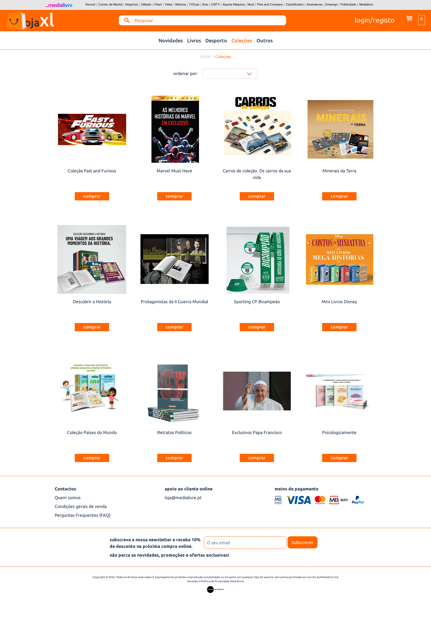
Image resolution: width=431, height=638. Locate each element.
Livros (194, 40)
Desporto (216, 40)
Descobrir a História (92, 301)
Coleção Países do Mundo (92, 432)
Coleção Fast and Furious (92, 170)
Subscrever (302, 542)
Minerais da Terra (339, 170)
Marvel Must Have (174, 170)
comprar (92, 196)
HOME (205, 56)
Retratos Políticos (174, 432)
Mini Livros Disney (339, 301)
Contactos (65, 488)
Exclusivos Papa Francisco (257, 432)
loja (48, 18)
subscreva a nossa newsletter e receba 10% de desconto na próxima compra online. (155, 543)
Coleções (241, 40)
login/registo (375, 19)
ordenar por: (185, 73)
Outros (264, 40)
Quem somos (68, 497)
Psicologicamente (339, 432)
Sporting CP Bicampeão (257, 301)
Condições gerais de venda (81, 506)
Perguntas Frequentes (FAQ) (82, 515)
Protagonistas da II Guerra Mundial (174, 301)
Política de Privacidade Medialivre (222, 581)
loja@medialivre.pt (183, 497)
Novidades (171, 40)
